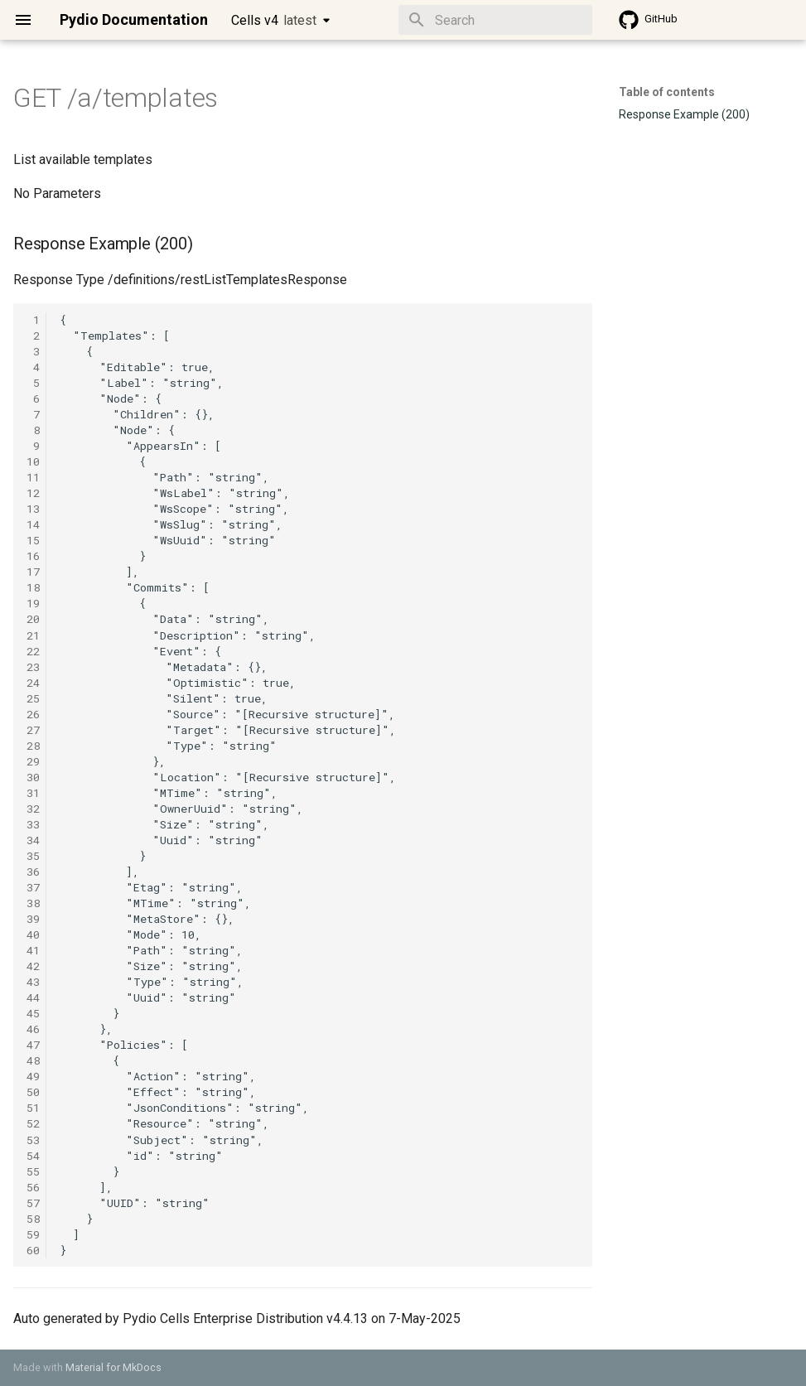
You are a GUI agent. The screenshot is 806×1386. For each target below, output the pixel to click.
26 (33, 714)
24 (33, 682)
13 (33, 508)
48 (33, 1060)
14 (33, 524)
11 (33, 477)
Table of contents (667, 92)
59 (33, 1234)
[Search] (495, 20)
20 (33, 618)
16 (33, 555)
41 (33, 950)
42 (33, 966)
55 (33, 1171)
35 (33, 855)
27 (33, 729)
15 (33, 540)
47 (33, 1044)
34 (33, 840)
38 (33, 903)
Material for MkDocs (113, 1367)
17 (33, 571)
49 (33, 1076)
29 (33, 761)
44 (33, 997)
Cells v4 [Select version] (273, 20)
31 (33, 792)
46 (33, 1028)
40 (33, 934)
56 (33, 1187)
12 (33, 492)
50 (33, 1091)
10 (33, 461)
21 (33, 635)
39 (33, 918)
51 (33, 1107)
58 (33, 1218)
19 (33, 603)
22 (33, 651)
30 (33, 777)
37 (33, 887)
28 (33, 745)
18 (33, 587)
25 (33, 698)
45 (33, 1013)
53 (33, 1139)
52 (33, 1123)
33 (33, 824)
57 (33, 1202)
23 (33, 666)
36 (33, 871)
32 (33, 808)
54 (33, 1155)
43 (33, 981)
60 (33, 1250)
